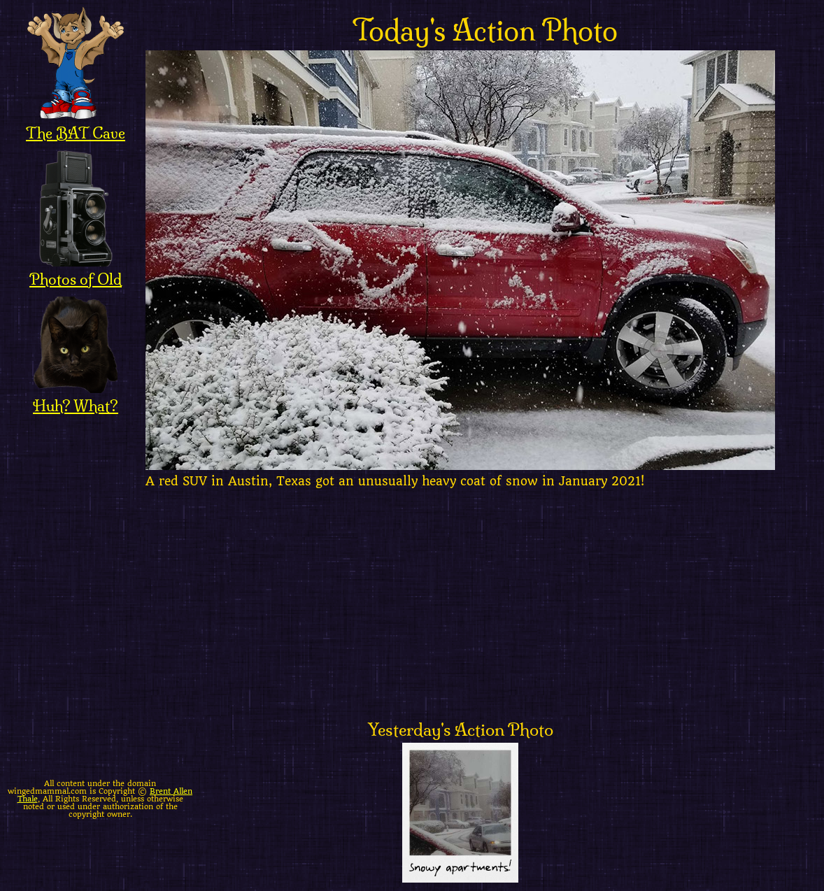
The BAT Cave (75, 124)
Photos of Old (75, 270)
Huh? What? (75, 396)
